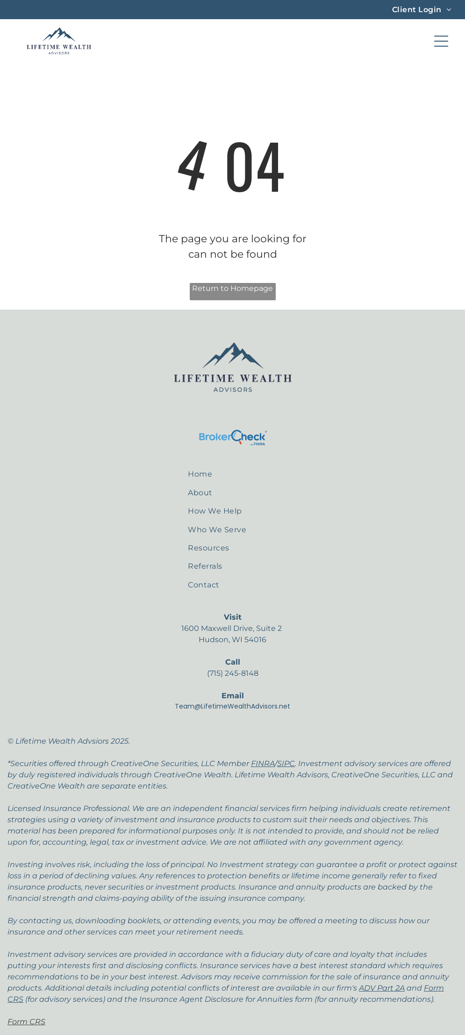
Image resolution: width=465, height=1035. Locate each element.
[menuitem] (421, 9)
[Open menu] (441, 41)
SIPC (286, 763)
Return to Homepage (232, 288)
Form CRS (26, 1021)
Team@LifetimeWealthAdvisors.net (232, 706)
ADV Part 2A (382, 988)
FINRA (263, 763)
